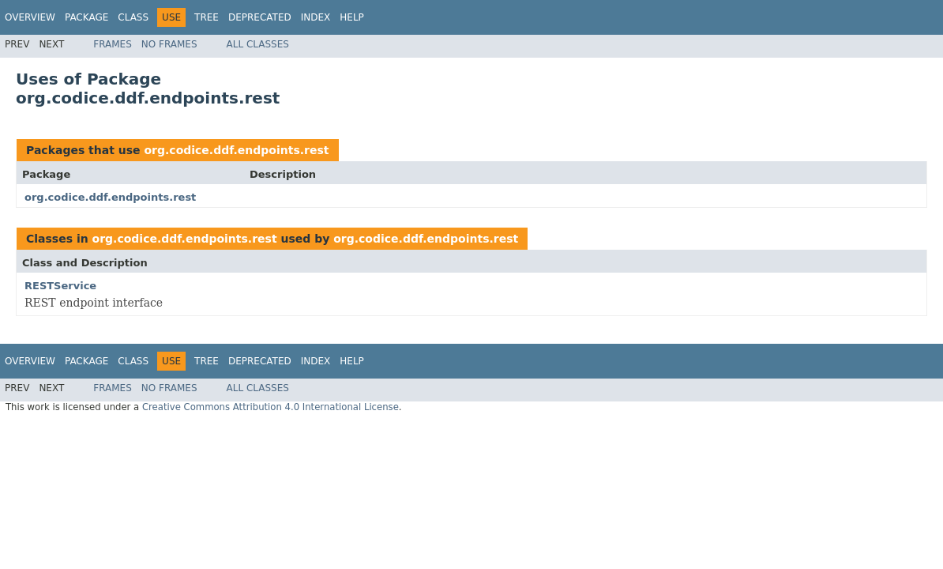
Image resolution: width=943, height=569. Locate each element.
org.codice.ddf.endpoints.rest (236, 150)
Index (316, 17)
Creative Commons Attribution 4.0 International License (270, 407)
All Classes (258, 44)
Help (352, 17)
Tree (206, 17)
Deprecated (259, 17)
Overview (30, 17)
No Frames (169, 44)
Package (86, 17)
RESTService (60, 286)
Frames (112, 44)
